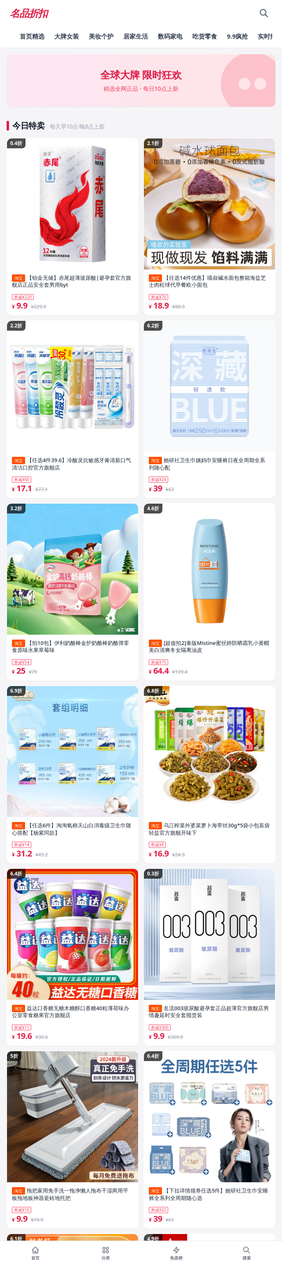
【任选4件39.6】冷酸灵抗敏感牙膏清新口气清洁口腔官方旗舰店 (71, 464)
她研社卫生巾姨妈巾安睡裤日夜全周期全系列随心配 (207, 464)
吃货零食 (204, 36)
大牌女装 (66, 36)
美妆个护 (101, 36)
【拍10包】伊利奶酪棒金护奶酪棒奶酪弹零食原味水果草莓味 (70, 647)
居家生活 (135, 36)
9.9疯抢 (237, 36)
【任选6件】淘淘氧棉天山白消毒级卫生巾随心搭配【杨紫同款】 (71, 829)
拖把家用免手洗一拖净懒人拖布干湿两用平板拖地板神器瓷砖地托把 (70, 1194)
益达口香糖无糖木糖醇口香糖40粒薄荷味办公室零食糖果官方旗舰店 (70, 1012)
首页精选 (32, 36)
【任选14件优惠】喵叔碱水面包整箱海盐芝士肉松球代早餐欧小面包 (207, 281)
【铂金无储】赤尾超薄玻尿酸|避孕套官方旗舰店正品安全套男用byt (71, 281)
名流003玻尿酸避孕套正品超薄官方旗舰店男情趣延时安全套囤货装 (209, 1012)
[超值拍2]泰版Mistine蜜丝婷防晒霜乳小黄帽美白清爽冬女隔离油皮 (209, 647)
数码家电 (170, 36)
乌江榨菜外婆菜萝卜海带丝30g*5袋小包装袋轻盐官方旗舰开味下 (209, 829)
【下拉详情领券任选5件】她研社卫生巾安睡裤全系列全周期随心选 (208, 1194)
